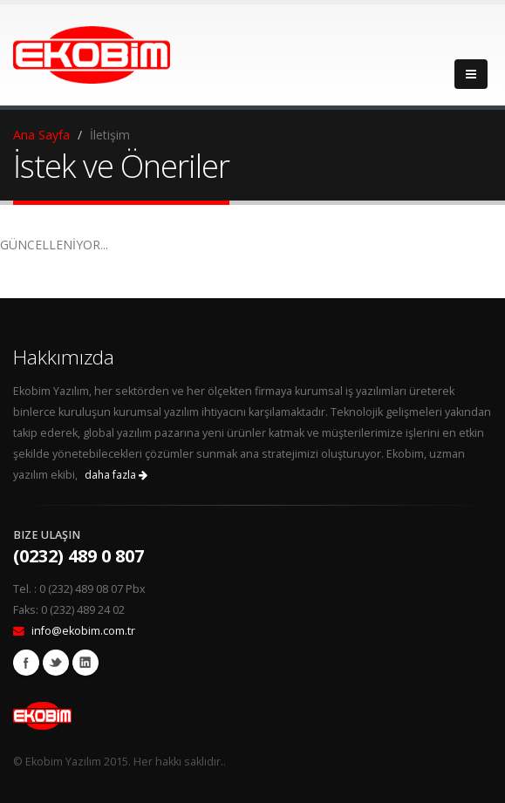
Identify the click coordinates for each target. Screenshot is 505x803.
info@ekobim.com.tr (83, 630)
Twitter (56, 663)
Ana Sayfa (41, 134)
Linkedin (85, 663)
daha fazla (116, 474)
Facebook (26, 663)
